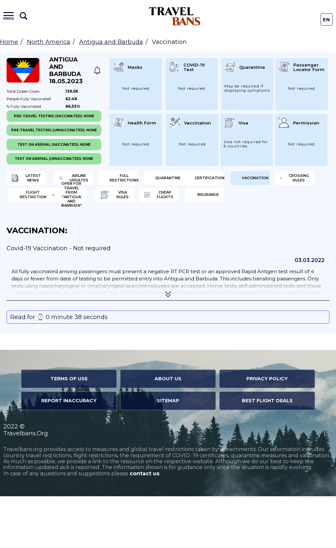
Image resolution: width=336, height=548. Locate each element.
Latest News (38, 180)
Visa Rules (39, 244)
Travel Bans (174, 16)
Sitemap (168, 452)
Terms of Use (69, 430)
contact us (144, 525)
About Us (168, 430)
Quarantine (38, 201)
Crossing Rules (42, 223)
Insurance (205, 244)
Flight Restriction (123, 223)
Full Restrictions (210, 180)
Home (9, 42)
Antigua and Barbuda (111, 42)
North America (48, 42)
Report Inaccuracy (68, 452)
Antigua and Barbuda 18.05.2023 (66, 70)
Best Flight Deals (267, 452)
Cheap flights (126, 244)
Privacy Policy (267, 430)
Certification (114, 201)
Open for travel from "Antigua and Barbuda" (199, 223)
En (326, 20)
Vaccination (198, 201)
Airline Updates (128, 180)
